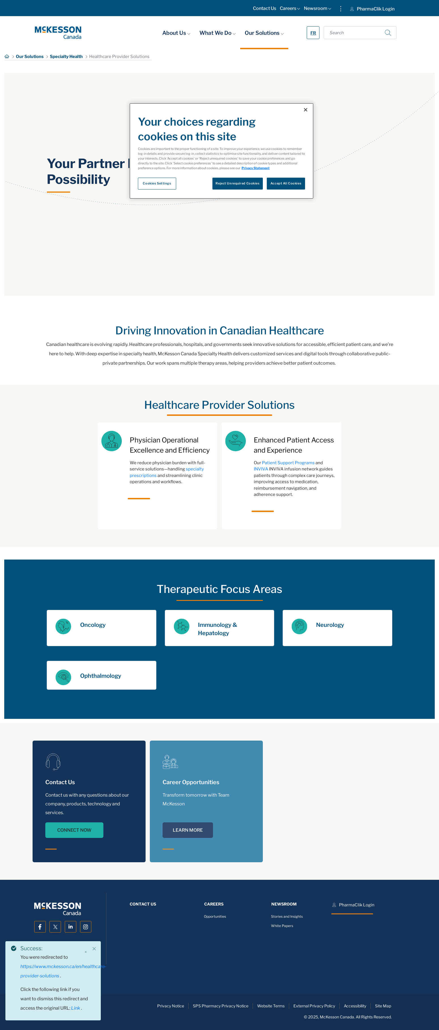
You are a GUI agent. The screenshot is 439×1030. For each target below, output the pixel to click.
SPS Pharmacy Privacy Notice (220, 1005)
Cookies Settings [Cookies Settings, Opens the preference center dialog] (157, 183)
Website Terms (271, 1005)
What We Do (217, 33)
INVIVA (261, 469)
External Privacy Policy (314, 1005)
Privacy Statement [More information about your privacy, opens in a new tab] (256, 168)
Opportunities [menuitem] (215, 916)
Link (76, 1008)
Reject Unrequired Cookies (237, 183)
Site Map (383, 1005)
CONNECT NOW (74, 830)
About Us (176, 33)
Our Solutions (264, 33)
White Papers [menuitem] (282, 926)
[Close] (94, 949)
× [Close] (86, 952)
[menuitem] (264, 9)
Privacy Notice (170, 1005)
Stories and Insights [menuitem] (287, 916)
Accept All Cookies (285, 183)
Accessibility (355, 1005)
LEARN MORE (188, 830)
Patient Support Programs (288, 462)
